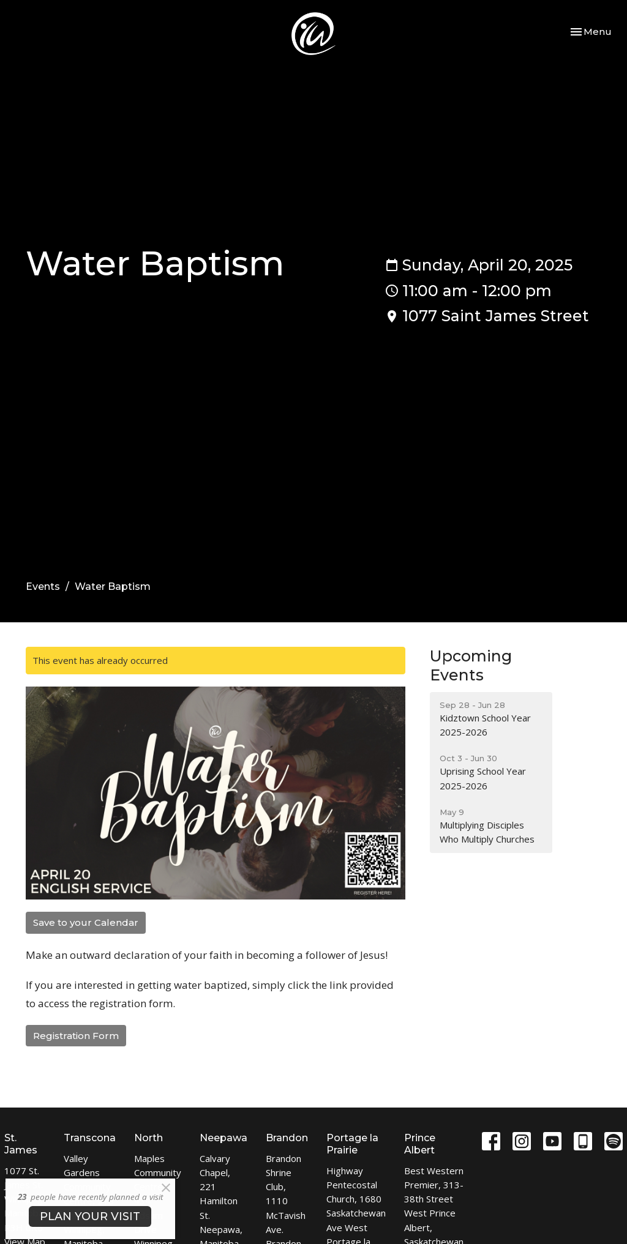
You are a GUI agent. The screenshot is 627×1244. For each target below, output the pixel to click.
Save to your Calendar (85, 922)
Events (43, 586)
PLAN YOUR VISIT (90, 1216)
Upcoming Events (471, 665)
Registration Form (76, 1035)
